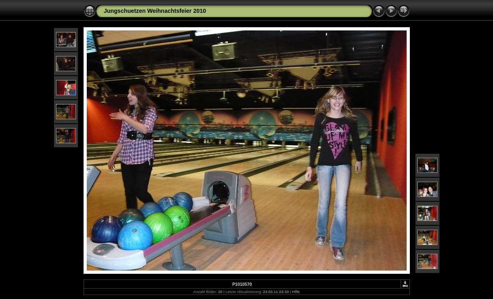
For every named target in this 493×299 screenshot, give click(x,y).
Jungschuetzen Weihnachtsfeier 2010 (155, 11)
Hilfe (295, 291)
